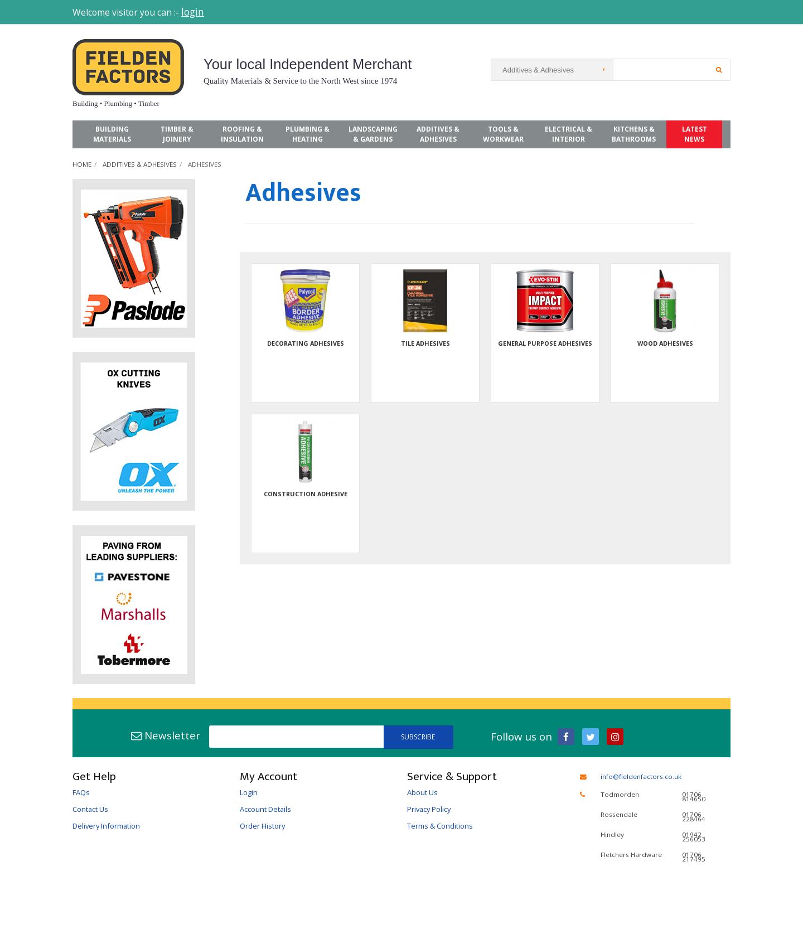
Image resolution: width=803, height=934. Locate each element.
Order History (262, 826)
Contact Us (90, 809)
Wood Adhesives (665, 343)
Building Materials (112, 134)
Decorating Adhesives (305, 343)
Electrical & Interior (568, 134)
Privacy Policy (429, 809)
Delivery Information (106, 826)
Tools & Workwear (503, 134)
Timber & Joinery (177, 134)
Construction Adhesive (305, 494)
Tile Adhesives (425, 343)
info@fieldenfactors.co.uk (641, 776)
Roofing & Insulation (242, 134)
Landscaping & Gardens (373, 134)
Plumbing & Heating (308, 134)
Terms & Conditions (440, 826)
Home (81, 164)
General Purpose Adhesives (545, 343)
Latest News (694, 134)
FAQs (81, 792)
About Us (422, 792)
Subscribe (418, 737)
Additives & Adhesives (438, 134)
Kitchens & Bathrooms (634, 134)
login (192, 11)
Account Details (265, 809)
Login (249, 792)
